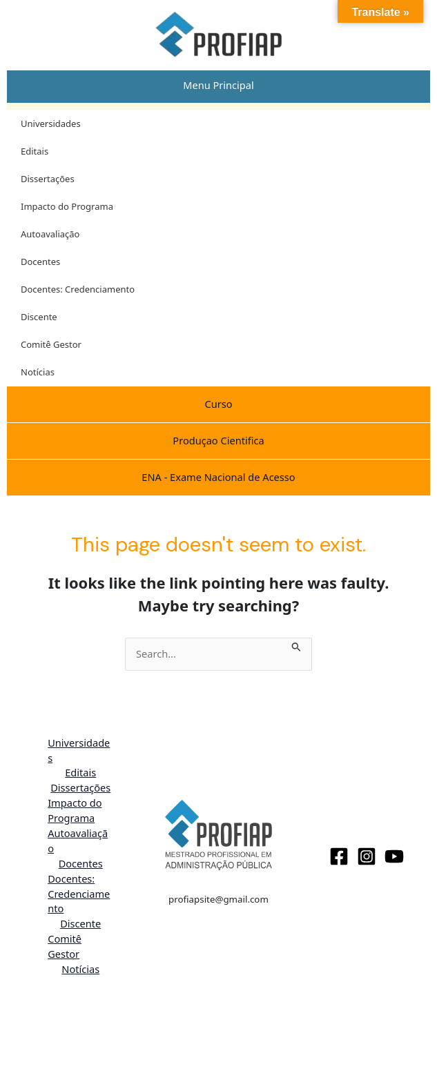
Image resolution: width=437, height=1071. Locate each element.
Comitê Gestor (51, 344)
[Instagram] (366, 856)
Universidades (51, 123)
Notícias (38, 372)
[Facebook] (339, 856)
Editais (34, 151)
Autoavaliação (50, 234)
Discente (39, 317)
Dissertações (48, 179)
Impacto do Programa (67, 206)
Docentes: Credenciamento (78, 289)
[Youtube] (394, 856)
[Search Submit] (296, 645)
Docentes (40, 261)
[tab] (218, 86)
